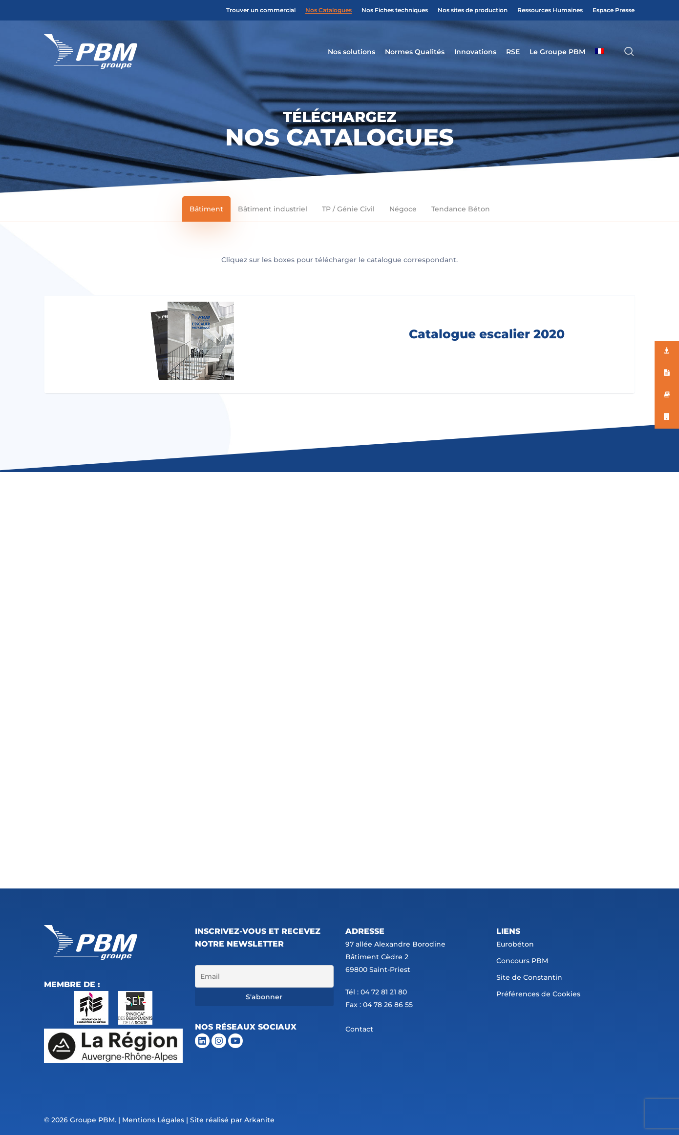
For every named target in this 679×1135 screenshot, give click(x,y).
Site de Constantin (529, 977)
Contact (359, 1029)
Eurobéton (515, 944)
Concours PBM (522, 960)
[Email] (264, 976)
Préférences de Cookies (538, 994)
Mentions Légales (153, 1119)
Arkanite (259, 1119)
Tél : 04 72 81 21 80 (376, 992)
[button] (206, 209)
